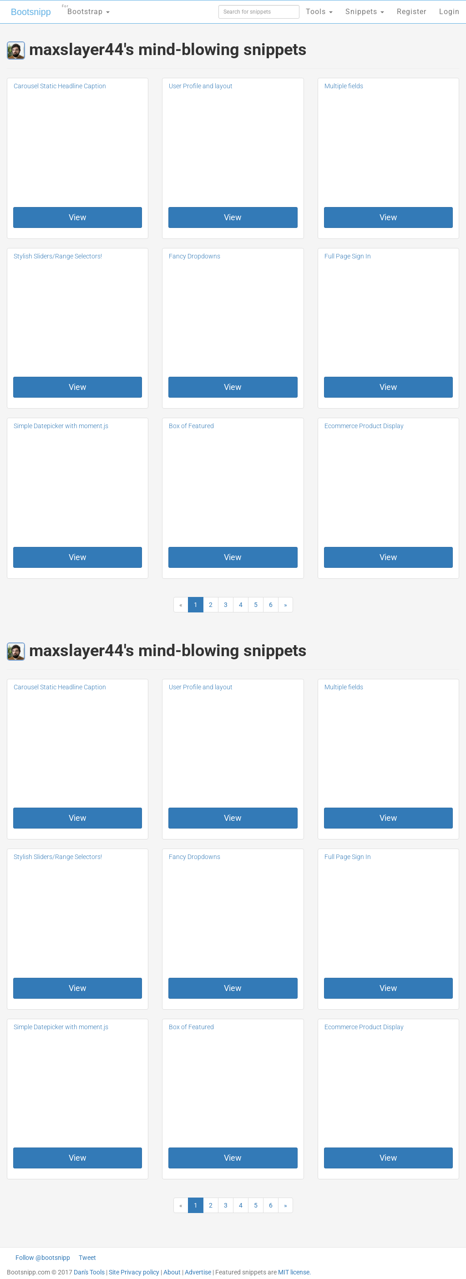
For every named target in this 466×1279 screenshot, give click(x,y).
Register (411, 11)
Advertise (198, 1272)
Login (449, 11)
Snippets (364, 11)
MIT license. (294, 1272)
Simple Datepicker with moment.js (61, 426)
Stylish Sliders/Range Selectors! (58, 256)
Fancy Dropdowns (194, 256)
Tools (319, 11)
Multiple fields (343, 86)
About (172, 1272)
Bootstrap (84, 9)
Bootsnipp (30, 12)
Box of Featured (191, 426)
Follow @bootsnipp (42, 1257)
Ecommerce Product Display (364, 426)
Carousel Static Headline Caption (60, 86)
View (77, 217)
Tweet (87, 1257)
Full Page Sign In (347, 256)
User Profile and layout (201, 86)
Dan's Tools (89, 1272)
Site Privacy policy (134, 1272)
